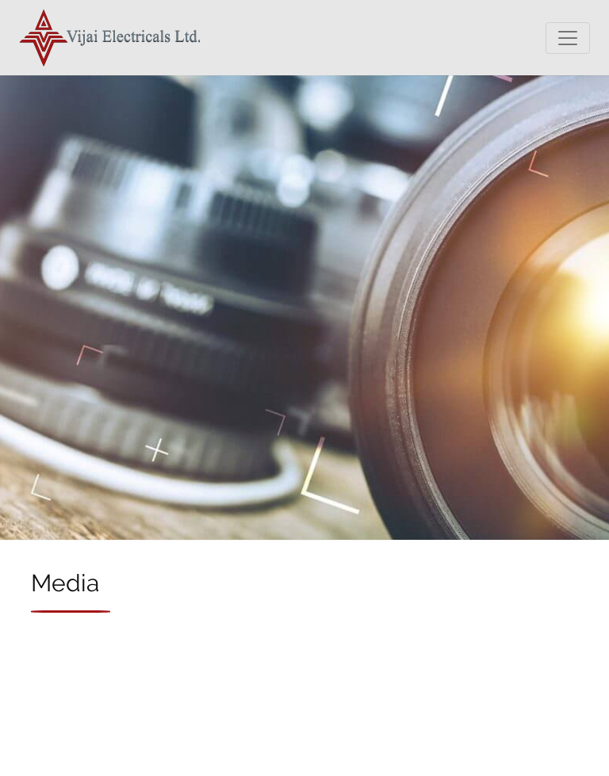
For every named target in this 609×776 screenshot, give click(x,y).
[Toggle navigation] (568, 38)
